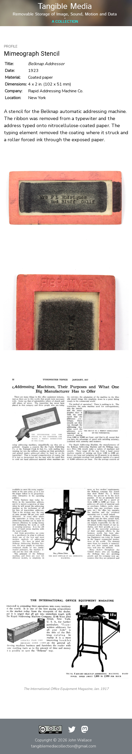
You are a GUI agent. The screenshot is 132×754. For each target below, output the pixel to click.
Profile (11, 46)
